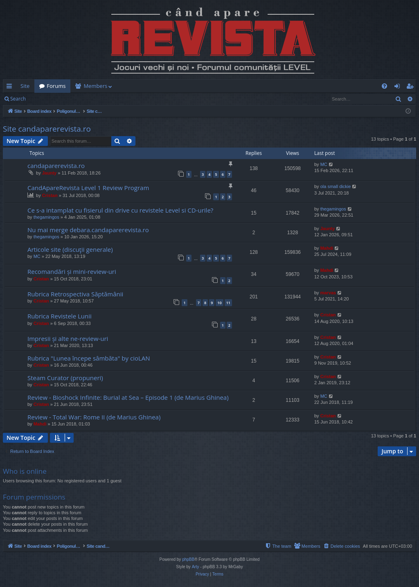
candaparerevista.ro (56, 165)
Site (24, 86)
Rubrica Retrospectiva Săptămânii (75, 294)
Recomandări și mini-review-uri (71, 271)
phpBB (188, 559)
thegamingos (46, 217)
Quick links (11, 87)
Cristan (50, 195)
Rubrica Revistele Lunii (59, 316)
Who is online (25, 471)
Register (71, 98)
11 (228, 302)
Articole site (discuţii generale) (70, 249)
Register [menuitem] (411, 87)
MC (323, 164)
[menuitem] (257, 86)
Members (95, 86)
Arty (195, 567)
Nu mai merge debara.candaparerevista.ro (88, 230)
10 (219, 302)
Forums (56, 86)
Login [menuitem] (398, 87)
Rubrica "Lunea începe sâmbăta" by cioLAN (88, 358)
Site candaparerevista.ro (47, 128)
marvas (328, 292)
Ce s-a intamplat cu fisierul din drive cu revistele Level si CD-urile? (120, 210)
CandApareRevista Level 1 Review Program (88, 188)
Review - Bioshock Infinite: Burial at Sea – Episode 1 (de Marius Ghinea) (128, 397)
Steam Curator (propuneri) (65, 378)
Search (18, 98)
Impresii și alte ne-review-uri (67, 338)
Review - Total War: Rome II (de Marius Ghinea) (93, 417)
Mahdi (326, 248)
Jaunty (49, 172)
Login (44, 98)
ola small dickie (335, 186)
